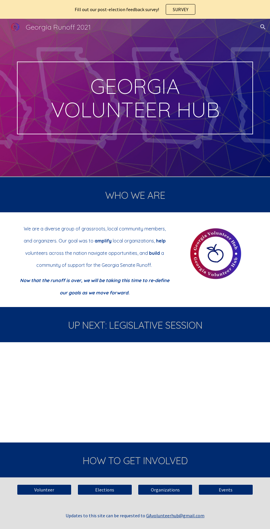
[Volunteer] (44, 490)
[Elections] (105, 490)
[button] (263, 27)
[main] (135, 98)
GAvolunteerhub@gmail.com (175, 515)
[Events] (226, 490)
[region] (135, 9)
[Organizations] (165, 490)
